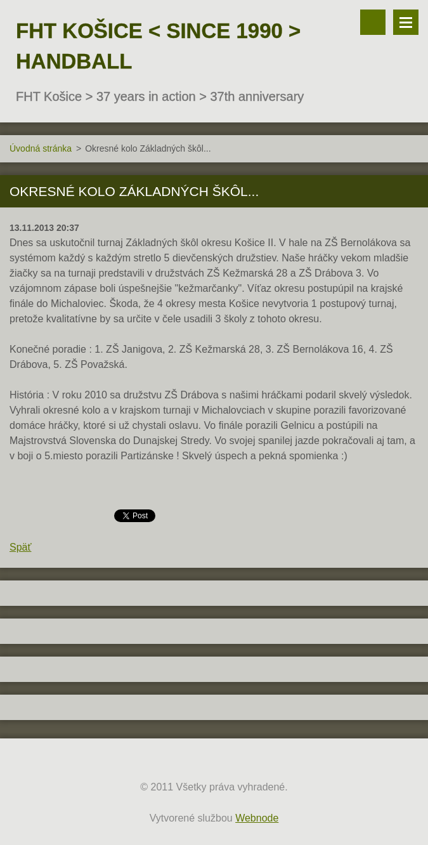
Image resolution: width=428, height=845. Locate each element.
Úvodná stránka (41, 148)
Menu (405, 22)
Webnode (256, 818)
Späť (20, 547)
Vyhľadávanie (373, 22)
